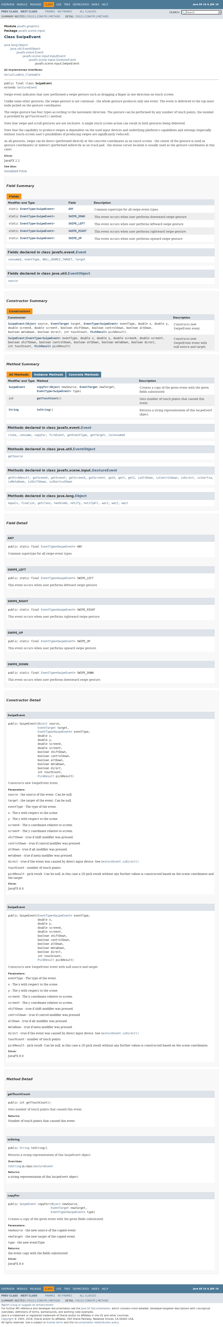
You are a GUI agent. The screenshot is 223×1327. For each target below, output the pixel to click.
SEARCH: (174, 12)
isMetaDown (16, 481)
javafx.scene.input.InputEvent (44, 56)
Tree (67, 4)
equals (13, 503)
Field (30, 16)
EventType (27, 209)
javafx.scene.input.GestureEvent (52, 60)
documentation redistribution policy (96, 1322)
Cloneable (32, 74)
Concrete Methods (84, 374)
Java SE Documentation (95, 1308)
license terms (55, 1322)
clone (12, 435)
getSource (15, 456)
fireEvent (56, 435)
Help (105, 4)
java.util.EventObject (25, 49)
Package (35, 4)
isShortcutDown (60, 481)
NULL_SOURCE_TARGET (57, 259)
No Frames (65, 11)
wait (105, 503)
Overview (7, 4)
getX (111, 478)
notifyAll (91, 503)
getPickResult (18, 478)
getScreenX (77, 478)
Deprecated (81, 4)
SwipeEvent (45, 209)
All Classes (88, 11)
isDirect (187, 478)
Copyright (7, 1319)
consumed (14, 259)
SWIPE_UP (75, 238)
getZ (131, 478)
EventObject (79, 273)
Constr (42, 16)
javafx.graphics (28, 26)
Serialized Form (15, 171)
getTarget (97, 435)
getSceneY (58, 478)
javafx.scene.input (31, 31)
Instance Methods (48, 374)
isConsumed (116, 435)
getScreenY (97, 478)
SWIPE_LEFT (76, 223)
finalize (27, 503)
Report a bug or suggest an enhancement (27, 1304)
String (13, 409)
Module (22, 4)
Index (95, 4)
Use (58, 4)
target (80, 259)
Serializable (14, 74)
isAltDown (145, 478)
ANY (70, 209)
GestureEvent (27, 87)
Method (54, 16)
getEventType (77, 435)
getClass (44, 503)
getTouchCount (47, 398)
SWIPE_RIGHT (77, 231)
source (13, 281)
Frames (50, 11)
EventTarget (60, 324)
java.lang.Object (16, 45)
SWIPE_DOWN (76, 216)
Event (81, 252)
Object (31, 324)
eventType (31, 259)
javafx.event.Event (29, 52)
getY (121, 478)
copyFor (42, 387)
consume (25, 435)
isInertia (204, 478)
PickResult (98, 332)
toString (43, 409)
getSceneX (40, 478)
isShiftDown (37, 481)
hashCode (60, 503)
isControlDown (166, 478)
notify (75, 503)
